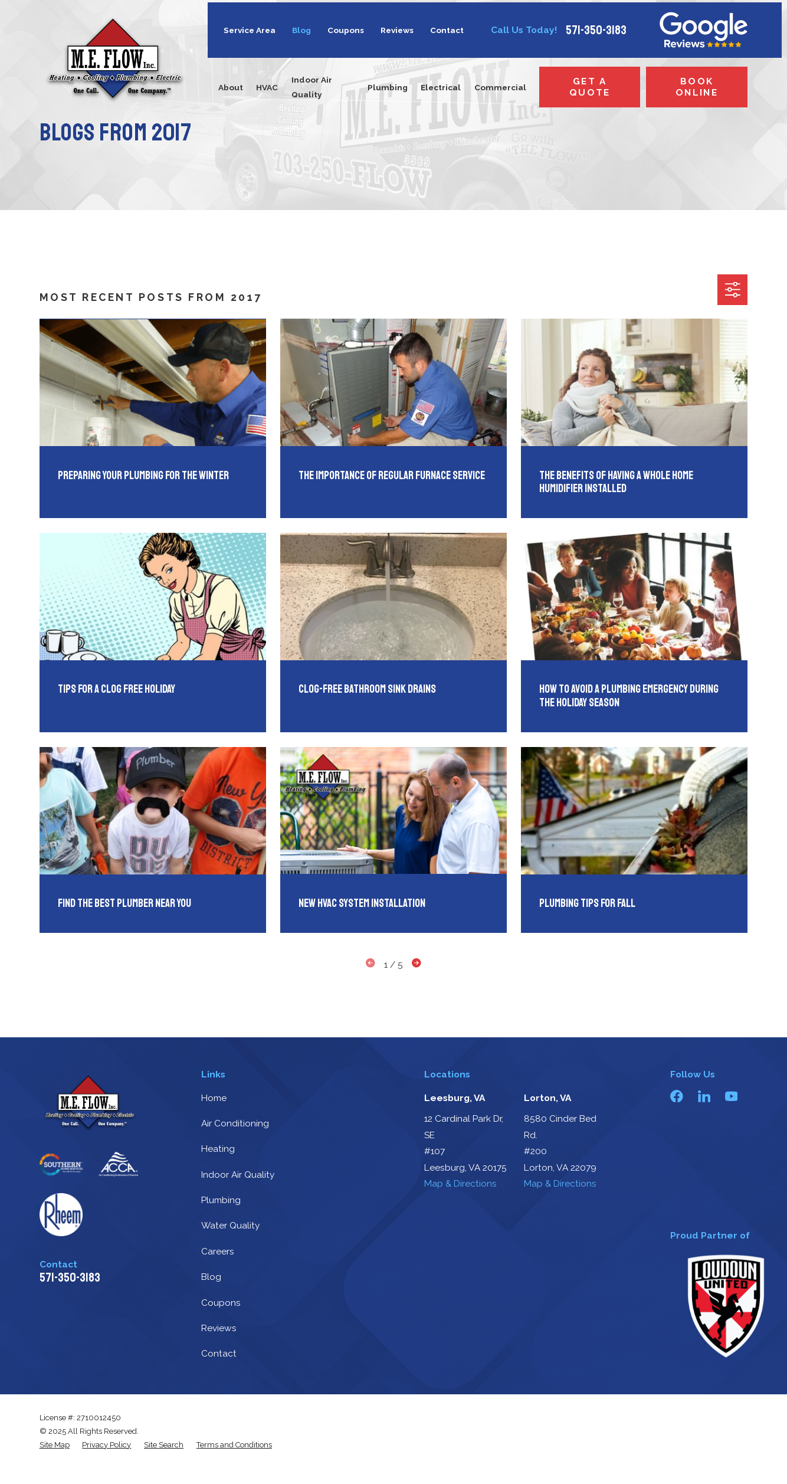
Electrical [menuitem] (441, 87)
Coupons (345, 30)
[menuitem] (55, 1445)
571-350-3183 (596, 30)
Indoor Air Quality (237, 1174)
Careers (217, 1251)
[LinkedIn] (704, 1096)
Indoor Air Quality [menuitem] (311, 87)
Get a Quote (590, 87)
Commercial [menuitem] (500, 87)
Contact (447, 30)
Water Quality (230, 1225)
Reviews (397, 30)
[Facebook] (676, 1096)
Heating (218, 1148)
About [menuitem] (230, 87)
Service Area (250, 30)
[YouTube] (731, 1096)
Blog (301, 30)
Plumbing (221, 1199)
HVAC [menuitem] (267, 87)
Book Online (696, 87)
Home (214, 1097)
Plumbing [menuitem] (388, 87)
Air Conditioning (235, 1123)
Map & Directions (460, 1183)
